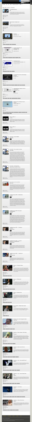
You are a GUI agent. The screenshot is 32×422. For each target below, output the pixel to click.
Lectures (4, 53)
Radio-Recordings (5, 122)
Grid (5, 7)
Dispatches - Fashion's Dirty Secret (19, 400)
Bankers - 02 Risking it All (17, 279)
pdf (14, 91)
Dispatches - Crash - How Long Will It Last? (20, 360)
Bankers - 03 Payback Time (18, 292)
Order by (8, 7)
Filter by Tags (12, 7)
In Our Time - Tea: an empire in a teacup (16, 149)
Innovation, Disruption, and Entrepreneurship (18, 48)
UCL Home (3, 4)
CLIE (6, 4)
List (3, 7)
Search (11, 4)
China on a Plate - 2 (13, 126)
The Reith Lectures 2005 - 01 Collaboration (16, 194)
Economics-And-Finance (15, 4)
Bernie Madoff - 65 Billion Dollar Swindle (20, 305)
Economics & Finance (6, 81)
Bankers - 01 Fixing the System (18, 265)
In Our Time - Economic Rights (14, 136)
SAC (8, 4)
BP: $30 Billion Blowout (13, 9)
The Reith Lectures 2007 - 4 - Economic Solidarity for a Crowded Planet (16, 241)
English (20, 4)
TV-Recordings (5, 272)
